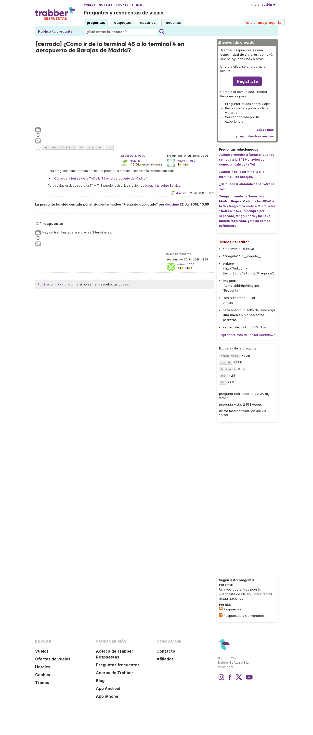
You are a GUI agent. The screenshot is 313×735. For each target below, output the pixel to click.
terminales (95, 147)
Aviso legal (225, 667)
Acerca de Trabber (114, 672)
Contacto (165, 651)
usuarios (148, 22)
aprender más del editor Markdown (248, 335)
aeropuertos (52, 147)
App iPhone (107, 696)
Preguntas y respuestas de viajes (123, 13)
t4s (109, 147)
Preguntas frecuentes (118, 664)
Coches (122, 4)
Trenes (137, 4)
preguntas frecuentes (255, 136)
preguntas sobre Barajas (162, 185)
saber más (265, 129)
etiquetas (122, 22)
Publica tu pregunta (55, 31)
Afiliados (165, 659)
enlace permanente (178, 254)
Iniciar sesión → (263, 4)
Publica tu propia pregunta (58, 284)
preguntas (96, 22)
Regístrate (247, 81)
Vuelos (90, 4)
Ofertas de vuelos (52, 659)
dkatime (135, 160)
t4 (81, 147)
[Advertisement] (124, 90)
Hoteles (106, 4)
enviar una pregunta (263, 22)
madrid (70, 147)
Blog (100, 680)
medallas (173, 22)
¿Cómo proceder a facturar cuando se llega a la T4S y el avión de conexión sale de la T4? (246, 159)
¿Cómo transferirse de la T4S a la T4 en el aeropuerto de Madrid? (100, 178)
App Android (108, 688)
